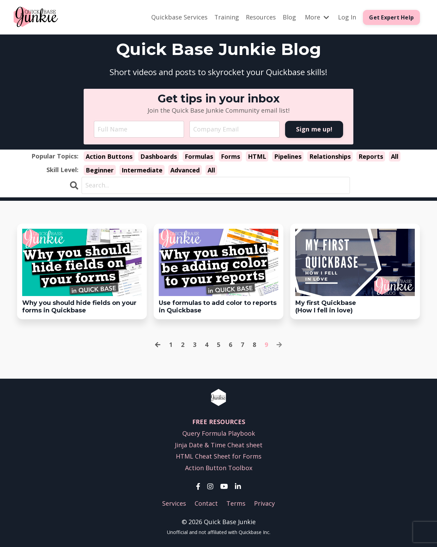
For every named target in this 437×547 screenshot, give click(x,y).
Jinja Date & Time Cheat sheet (219, 445)
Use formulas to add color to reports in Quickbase (218, 306)
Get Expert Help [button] (391, 17)
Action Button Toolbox (218, 468)
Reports (370, 157)
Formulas (199, 157)
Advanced (185, 170)
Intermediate (142, 170)
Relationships (330, 157)
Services (174, 503)
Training (226, 17)
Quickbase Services (179, 17)
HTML (257, 157)
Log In (347, 17)
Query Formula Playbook (218, 433)
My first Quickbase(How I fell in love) (325, 306)
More (317, 17)
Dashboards (158, 157)
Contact (206, 503)
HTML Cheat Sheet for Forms (219, 456)
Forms (230, 157)
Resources (261, 17)
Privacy (264, 503)
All (394, 157)
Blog (289, 17)
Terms (235, 503)
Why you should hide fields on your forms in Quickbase (79, 306)
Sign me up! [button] (314, 129)
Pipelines (287, 157)
